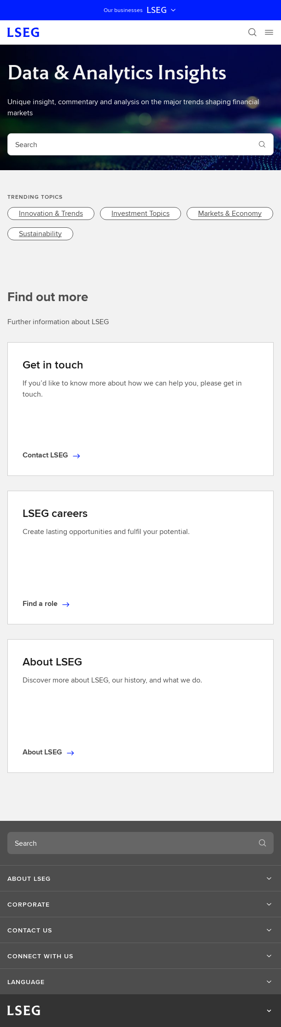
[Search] (252, 32)
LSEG (162, 10)
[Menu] (269, 32)
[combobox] (129, 144)
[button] (140, 878)
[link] (50, 213)
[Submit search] (262, 144)
